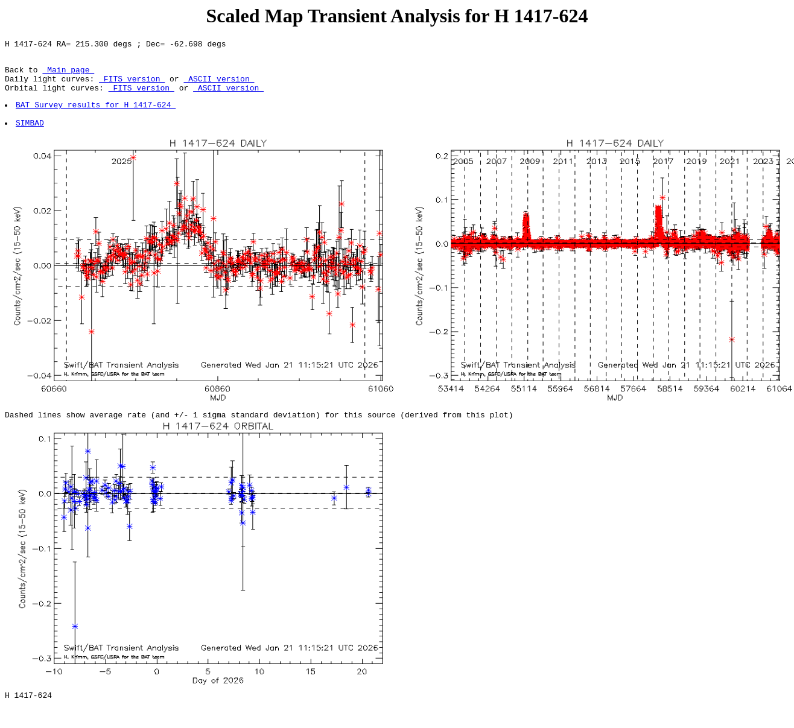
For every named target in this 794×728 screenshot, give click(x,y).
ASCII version (218, 85)
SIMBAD (30, 136)
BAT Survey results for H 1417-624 (96, 115)
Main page (68, 74)
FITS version (132, 85)
